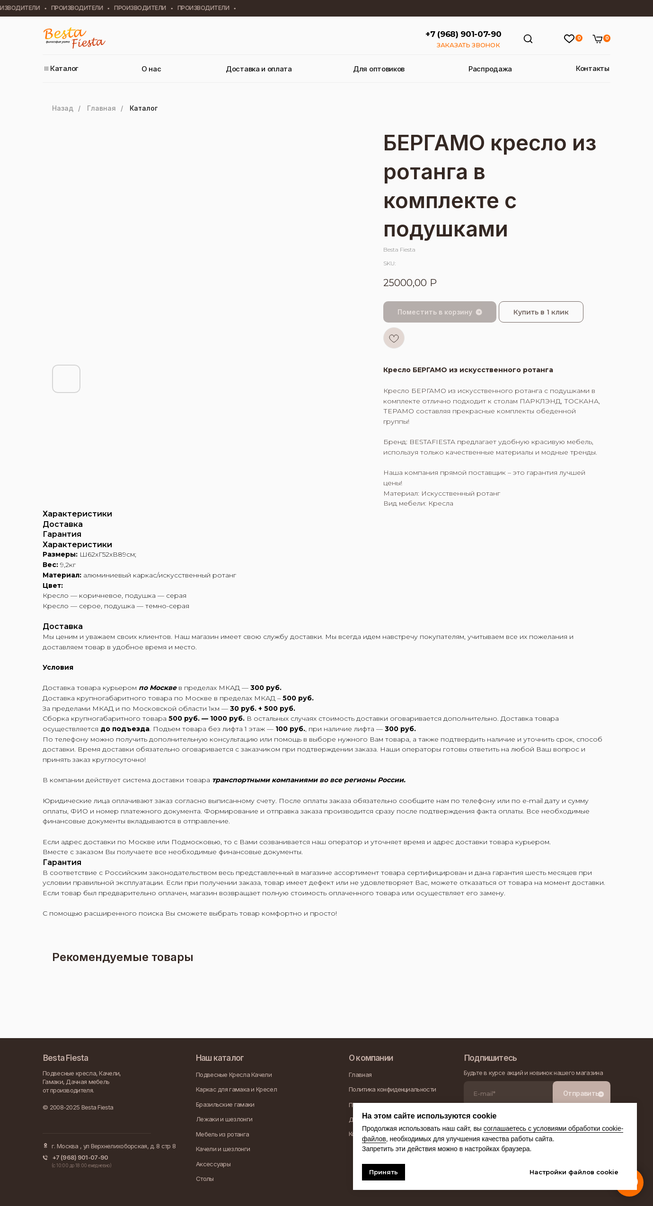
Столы (205, 1178)
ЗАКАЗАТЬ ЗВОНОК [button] (468, 45)
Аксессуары (213, 1164)
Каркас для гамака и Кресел (236, 1089)
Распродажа (490, 68)
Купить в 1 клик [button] (541, 312)
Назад (62, 108)
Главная (101, 108)
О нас (151, 68)
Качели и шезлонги (223, 1149)
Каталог (64, 68)
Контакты (592, 68)
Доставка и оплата (259, 68)
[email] (508, 1093)
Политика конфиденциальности (392, 1089)
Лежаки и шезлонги (224, 1119)
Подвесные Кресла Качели (234, 1074)
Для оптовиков (379, 68)
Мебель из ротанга (222, 1134)
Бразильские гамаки (225, 1104)
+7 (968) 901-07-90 (463, 34)
